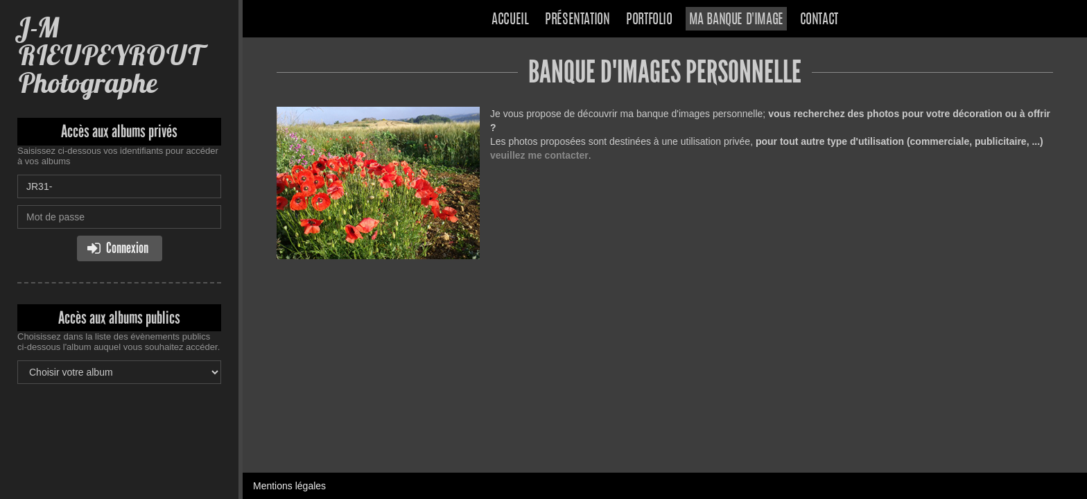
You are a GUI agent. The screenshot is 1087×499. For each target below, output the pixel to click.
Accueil (510, 20)
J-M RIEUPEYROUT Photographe (111, 55)
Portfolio (649, 20)
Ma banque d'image (736, 20)
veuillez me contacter (539, 155)
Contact (819, 20)
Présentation (577, 20)
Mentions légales (289, 485)
